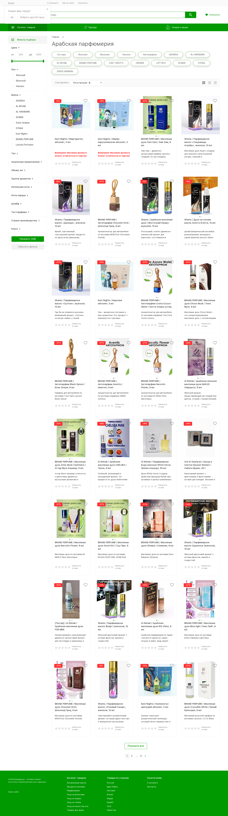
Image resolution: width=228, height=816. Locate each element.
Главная (55, 37)
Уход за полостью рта (77, 806)
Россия (110, 783)
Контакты (83, 3)
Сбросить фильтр (27, 246)
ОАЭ (109, 806)
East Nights (21, 134)
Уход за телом (74, 802)
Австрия (111, 790)
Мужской (21, 80)
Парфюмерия (73, 790)
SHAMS (19, 117)
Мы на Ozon (68, 3)
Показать (25, 239)
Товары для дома (75, 810)
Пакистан (111, 810)
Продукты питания (76, 787)
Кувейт (110, 802)
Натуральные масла (76, 783)
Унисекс (20, 86)
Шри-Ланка (112, 787)
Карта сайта (13, 792)
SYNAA (19, 128)
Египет (110, 794)
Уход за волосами (75, 794)
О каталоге (52, 3)
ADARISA (20, 100)
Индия (110, 798)
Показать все (136, 745)
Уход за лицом (74, 798)
